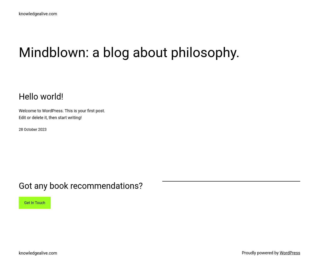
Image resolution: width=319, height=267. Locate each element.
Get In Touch (34, 203)
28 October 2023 (32, 129)
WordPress (290, 252)
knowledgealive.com (38, 13)
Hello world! (41, 97)
